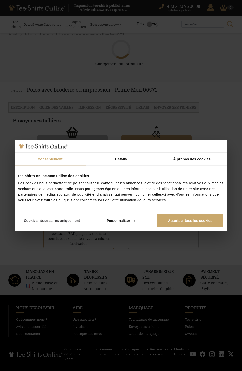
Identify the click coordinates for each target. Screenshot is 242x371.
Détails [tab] (121, 159)
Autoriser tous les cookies (190, 221)
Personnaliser (121, 221)
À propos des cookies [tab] (192, 159)
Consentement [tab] (50, 159)
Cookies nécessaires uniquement (52, 221)
